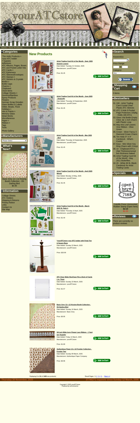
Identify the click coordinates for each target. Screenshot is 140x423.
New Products (15, 47)
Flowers (5, 100)
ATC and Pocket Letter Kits (14, 68)
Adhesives (6, 63)
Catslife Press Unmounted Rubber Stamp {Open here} (125, 205)
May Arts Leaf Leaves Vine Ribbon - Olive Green (126, 127)
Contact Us (7, 207)
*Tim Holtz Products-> (11, 56)
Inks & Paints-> (8, 111)
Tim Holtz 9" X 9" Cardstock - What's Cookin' (124, 139)
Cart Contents (119, 47)
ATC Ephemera (8, 72)
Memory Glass (8, 114)
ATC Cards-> (7, 70)
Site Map (6, 209)
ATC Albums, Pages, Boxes (14, 65)
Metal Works (7, 116)
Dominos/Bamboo (10, 95)
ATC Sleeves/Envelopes (12, 75)
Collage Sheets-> (9, 93)
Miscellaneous (8, 118)
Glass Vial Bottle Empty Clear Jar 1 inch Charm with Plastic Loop (126, 119)
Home (4, 47)
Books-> (5, 81)
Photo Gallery (8, 131)
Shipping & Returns (10, 200)
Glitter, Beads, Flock (11, 107)
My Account (104, 47)
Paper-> (5, 120)
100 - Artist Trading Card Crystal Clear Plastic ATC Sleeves (125, 105)
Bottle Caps (7, 84)
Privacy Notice (8, 202)
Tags (4, 125)
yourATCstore (75, 384)
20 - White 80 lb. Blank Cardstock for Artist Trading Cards (126, 165)
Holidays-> (6, 109)
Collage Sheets (8, 196)
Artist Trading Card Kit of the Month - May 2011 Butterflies (126, 158)
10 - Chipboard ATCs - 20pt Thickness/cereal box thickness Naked (126, 151)
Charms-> (6, 86)
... (102, 376)
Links (4, 205)
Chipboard (6, 88)
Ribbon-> (6, 123)
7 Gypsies (6, 61)
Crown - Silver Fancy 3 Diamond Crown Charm (126, 133)
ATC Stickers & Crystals (12, 79)
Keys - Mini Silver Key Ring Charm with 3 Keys (127, 145)
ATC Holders (7, 198)
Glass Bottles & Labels (12, 104)
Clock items (7, 91)
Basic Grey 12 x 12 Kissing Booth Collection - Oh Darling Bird (14, 181)
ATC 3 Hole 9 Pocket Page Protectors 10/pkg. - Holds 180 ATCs (127, 112)
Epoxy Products (9, 97)
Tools (4, 127)
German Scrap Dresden (12, 102)
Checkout (133, 47)
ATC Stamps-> (8, 77)
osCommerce (74, 386)
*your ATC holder (9, 58)
